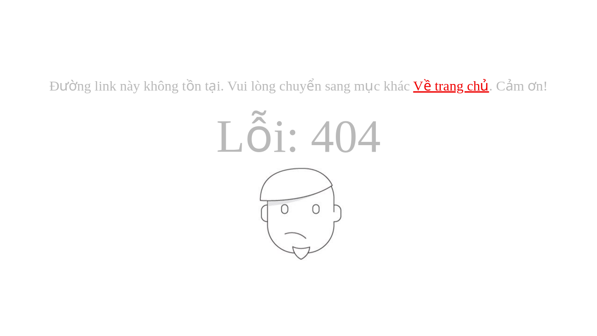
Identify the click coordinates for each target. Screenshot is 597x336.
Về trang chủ (451, 85)
